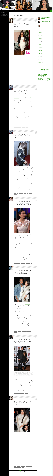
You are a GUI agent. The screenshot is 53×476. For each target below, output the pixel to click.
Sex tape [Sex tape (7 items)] (39, 80)
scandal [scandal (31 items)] (48, 79)
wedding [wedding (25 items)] (42, 81)
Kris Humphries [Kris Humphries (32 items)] (41, 76)
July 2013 (39, 32)
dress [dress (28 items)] (45, 70)
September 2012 (40, 35)
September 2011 (40, 53)
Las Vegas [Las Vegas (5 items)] (49, 76)
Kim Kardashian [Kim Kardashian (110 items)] (42, 74)
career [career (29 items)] (47, 69)
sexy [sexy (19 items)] (41, 80)
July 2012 (39, 38)
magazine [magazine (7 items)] (44, 77)
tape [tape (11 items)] (44, 80)
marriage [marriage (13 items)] (39, 78)
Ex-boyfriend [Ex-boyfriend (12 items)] (48, 70)
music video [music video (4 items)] (46, 78)
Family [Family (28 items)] (39, 71)
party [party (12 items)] (48, 78)
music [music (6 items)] (44, 78)
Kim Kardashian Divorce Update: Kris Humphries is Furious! (23, 341)
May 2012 (39, 41)
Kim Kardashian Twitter (17, 399)
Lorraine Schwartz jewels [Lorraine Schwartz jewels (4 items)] (40, 77)
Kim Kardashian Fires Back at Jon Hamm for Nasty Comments (23, 402)
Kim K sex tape (27, 304)
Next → (25, 471)
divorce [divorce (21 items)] (42, 70)
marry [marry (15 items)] (42, 78)
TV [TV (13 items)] (45, 80)
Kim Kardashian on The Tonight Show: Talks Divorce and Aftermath (22, 203)
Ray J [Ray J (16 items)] (42, 79)
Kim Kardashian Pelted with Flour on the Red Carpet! (22, 136)
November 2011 (40, 50)
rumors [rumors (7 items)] (46, 79)
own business (27, 457)
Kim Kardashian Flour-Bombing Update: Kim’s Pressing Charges (22, 92)
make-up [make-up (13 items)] (47, 77)
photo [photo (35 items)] (39, 79)
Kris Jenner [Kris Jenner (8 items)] (46, 76)
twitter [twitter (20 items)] (47, 80)
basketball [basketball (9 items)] (39, 69)
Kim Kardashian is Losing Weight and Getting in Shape (23, 24)
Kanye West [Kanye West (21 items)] (44, 72)
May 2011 (39, 59)
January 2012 (40, 47)
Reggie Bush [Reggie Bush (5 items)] (44, 79)
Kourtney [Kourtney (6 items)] (47, 75)
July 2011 (39, 56)
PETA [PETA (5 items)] (49, 78)
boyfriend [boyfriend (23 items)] (43, 69)
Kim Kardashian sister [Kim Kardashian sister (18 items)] (42, 75)
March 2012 (39, 44)
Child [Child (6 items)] (48, 69)
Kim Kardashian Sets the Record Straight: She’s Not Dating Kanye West (23, 272)
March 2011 (39, 62)
